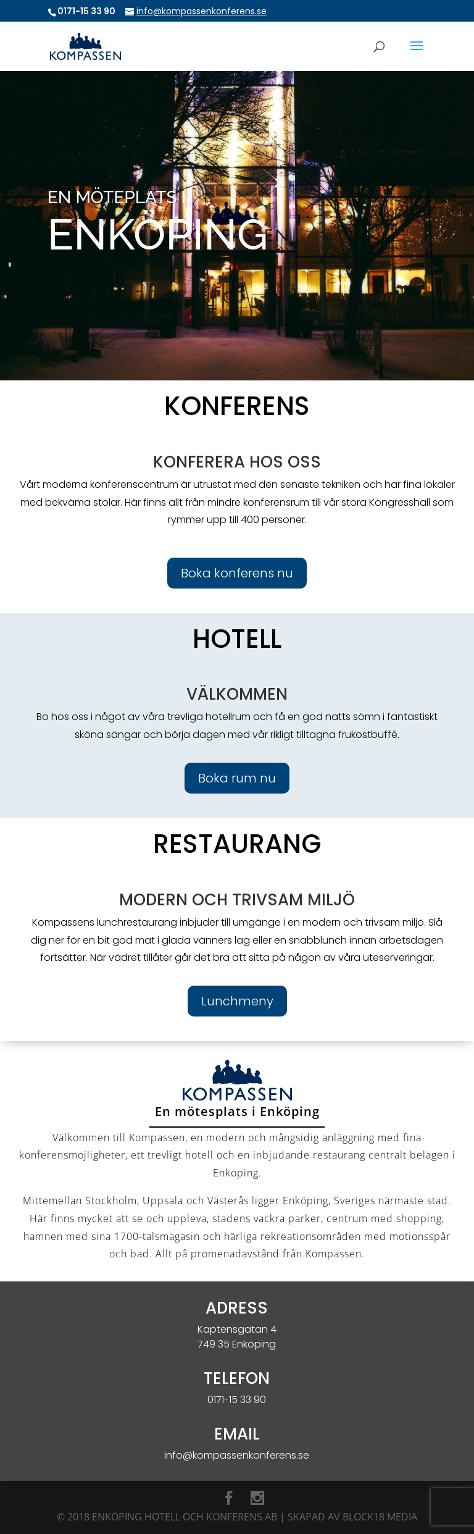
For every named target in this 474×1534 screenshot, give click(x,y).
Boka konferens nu (237, 573)
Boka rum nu (237, 778)
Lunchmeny (237, 1001)
